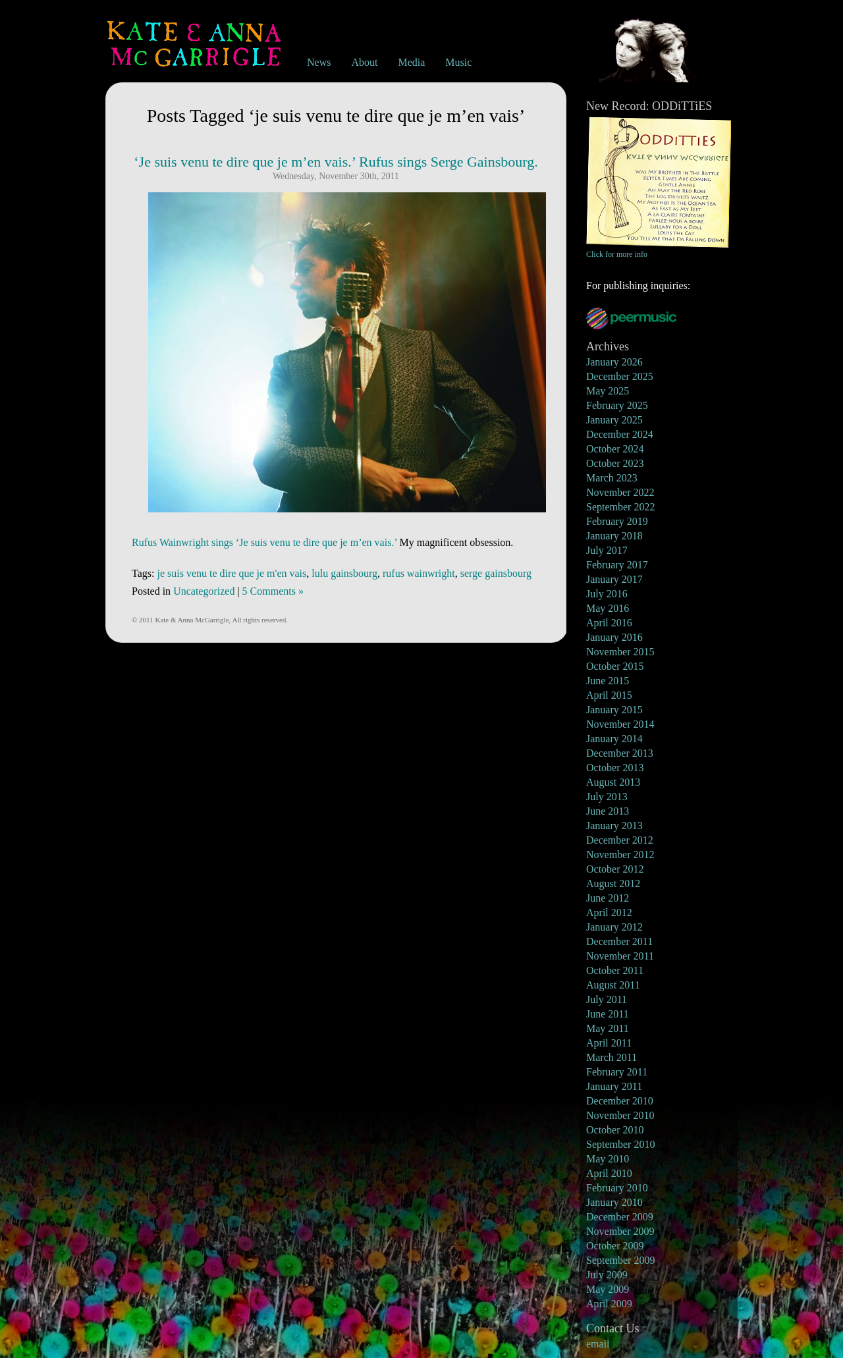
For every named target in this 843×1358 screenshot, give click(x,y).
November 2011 (620, 956)
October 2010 (615, 1129)
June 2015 (607, 680)
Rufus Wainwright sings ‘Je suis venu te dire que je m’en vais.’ (264, 542)
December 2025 (619, 376)
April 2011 (609, 1042)
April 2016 (609, 622)
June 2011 (607, 1013)
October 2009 (615, 1245)
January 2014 (614, 738)
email (598, 1343)
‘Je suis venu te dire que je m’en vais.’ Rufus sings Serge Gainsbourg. (335, 161)
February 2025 (617, 405)
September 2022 (620, 506)
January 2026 (614, 361)
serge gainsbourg (495, 573)
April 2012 (609, 912)
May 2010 (607, 1158)
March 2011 (611, 1057)
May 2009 (607, 1289)
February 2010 (617, 1187)
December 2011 (619, 941)
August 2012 (613, 883)
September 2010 (620, 1144)
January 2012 (614, 927)
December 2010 (619, 1100)
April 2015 (609, 695)
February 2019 (617, 521)
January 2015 (614, 709)
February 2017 (617, 564)
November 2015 (620, 651)
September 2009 (620, 1260)
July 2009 (607, 1274)
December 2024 (619, 434)
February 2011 (616, 1071)
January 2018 (614, 535)
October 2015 (615, 666)
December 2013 (619, 753)
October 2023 (615, 463)
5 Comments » (273, 591)
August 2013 (613, 782)
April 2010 (609, 1173)
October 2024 (615, 448)
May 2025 (607, 390)
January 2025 (614, 419)
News (319, 62)
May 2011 (607, 1028)
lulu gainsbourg (344, 573)
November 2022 (620, 492)
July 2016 (607, 593)
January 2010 (614, 1202)
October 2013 (615, 767)
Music (458, 62)
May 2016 (607, 608)
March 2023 (612, 477)
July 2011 (606, 999)
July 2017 (607, 550)
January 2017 (614, 579)
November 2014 (620, 724)
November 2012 (620, 854)
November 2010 (620, 1115)
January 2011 (614, 1086)
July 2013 (607, 796)
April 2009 (609, 1303)
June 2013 (607, 811)
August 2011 (613, 985)
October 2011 (614, 970)
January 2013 (614, 825)
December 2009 (619, 1216)
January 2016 (614, 637)
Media (411, 62)
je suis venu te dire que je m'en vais (231, 573)
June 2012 (607, 898)
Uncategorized (203, 591)
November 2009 (620, 1231)
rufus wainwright (419, 573)
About (364, 62)
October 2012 (615, 869)
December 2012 (619, 840)
